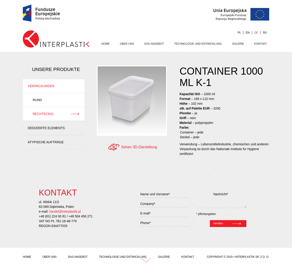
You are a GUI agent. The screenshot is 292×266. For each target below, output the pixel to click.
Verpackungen (41, 86)
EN (248, 32)
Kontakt (260, 43)
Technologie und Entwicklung (198, 43)
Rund (37, 100)
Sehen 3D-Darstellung (139, 147)
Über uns (127, 43)
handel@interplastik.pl (65, 211)
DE (256, 32)
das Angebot (154, 43)
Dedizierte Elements (46, 128)
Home (105, 43)
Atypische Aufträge (46, 142)
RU (265, 32)
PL (239, 32)
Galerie (238, 43)
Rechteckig (43, 114)
